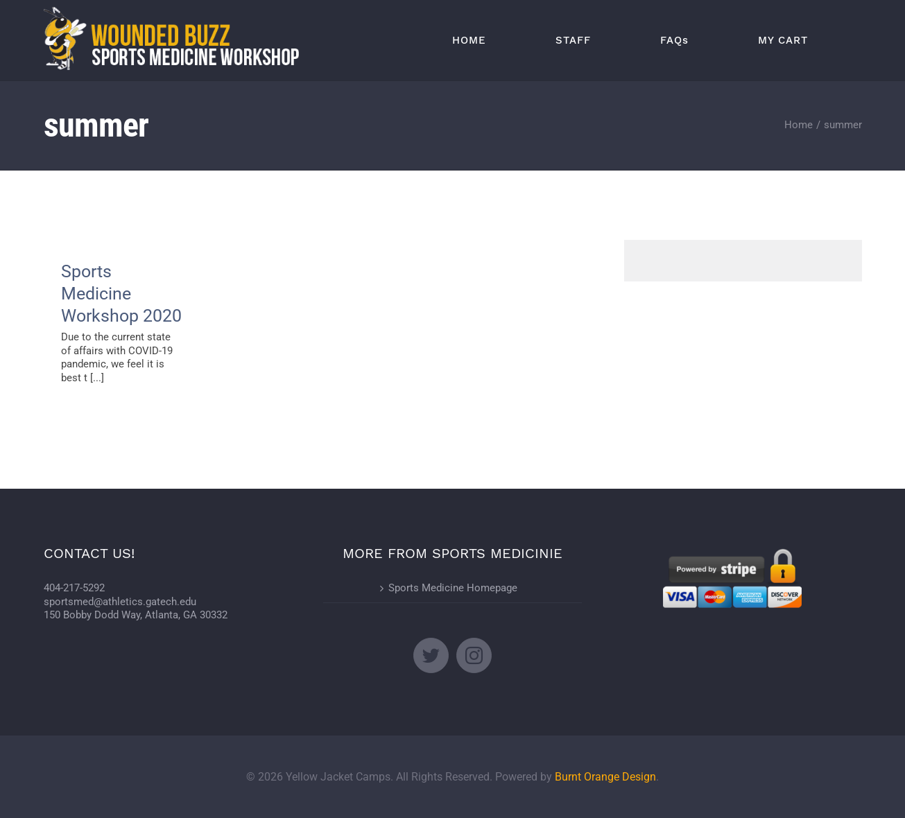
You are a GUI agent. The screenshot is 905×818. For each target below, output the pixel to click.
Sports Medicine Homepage (452, 588)
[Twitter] (431, 655)
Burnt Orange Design (605, 776)
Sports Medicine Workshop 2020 (121, 293)
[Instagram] (474, 655)
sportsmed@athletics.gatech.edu (120, 601)
